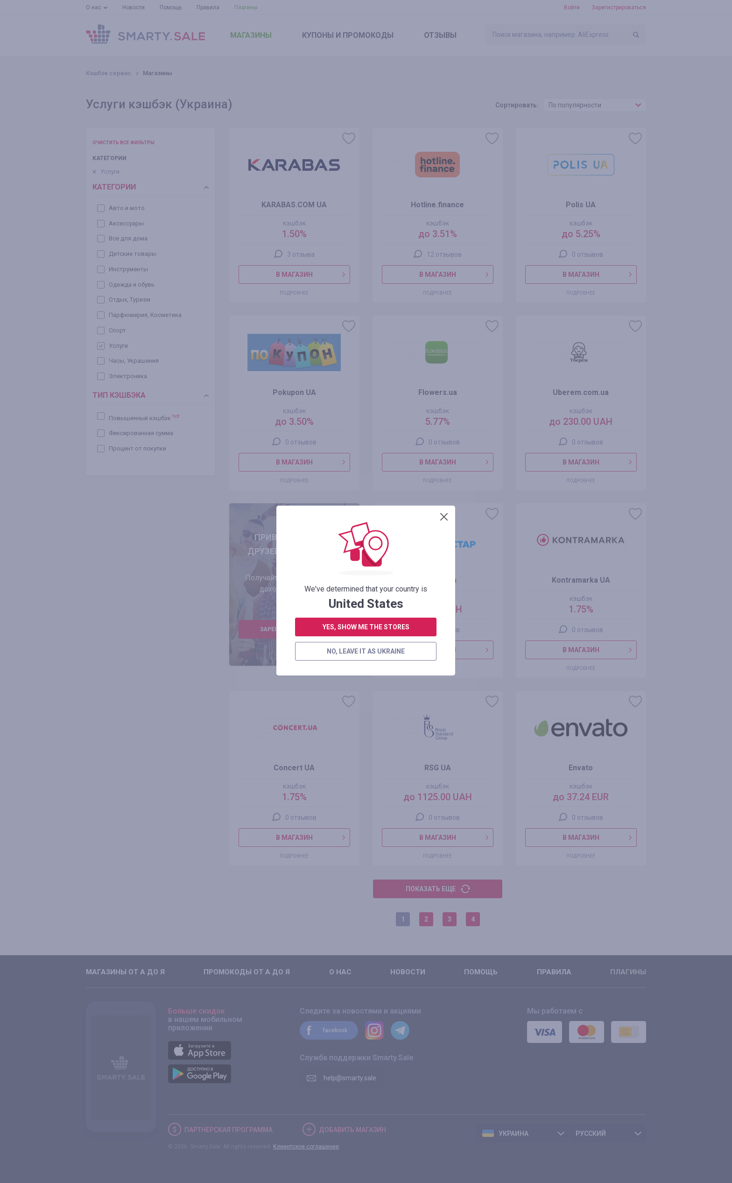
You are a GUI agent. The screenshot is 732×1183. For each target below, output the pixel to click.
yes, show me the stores (366, 252)
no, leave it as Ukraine (366, 276)
